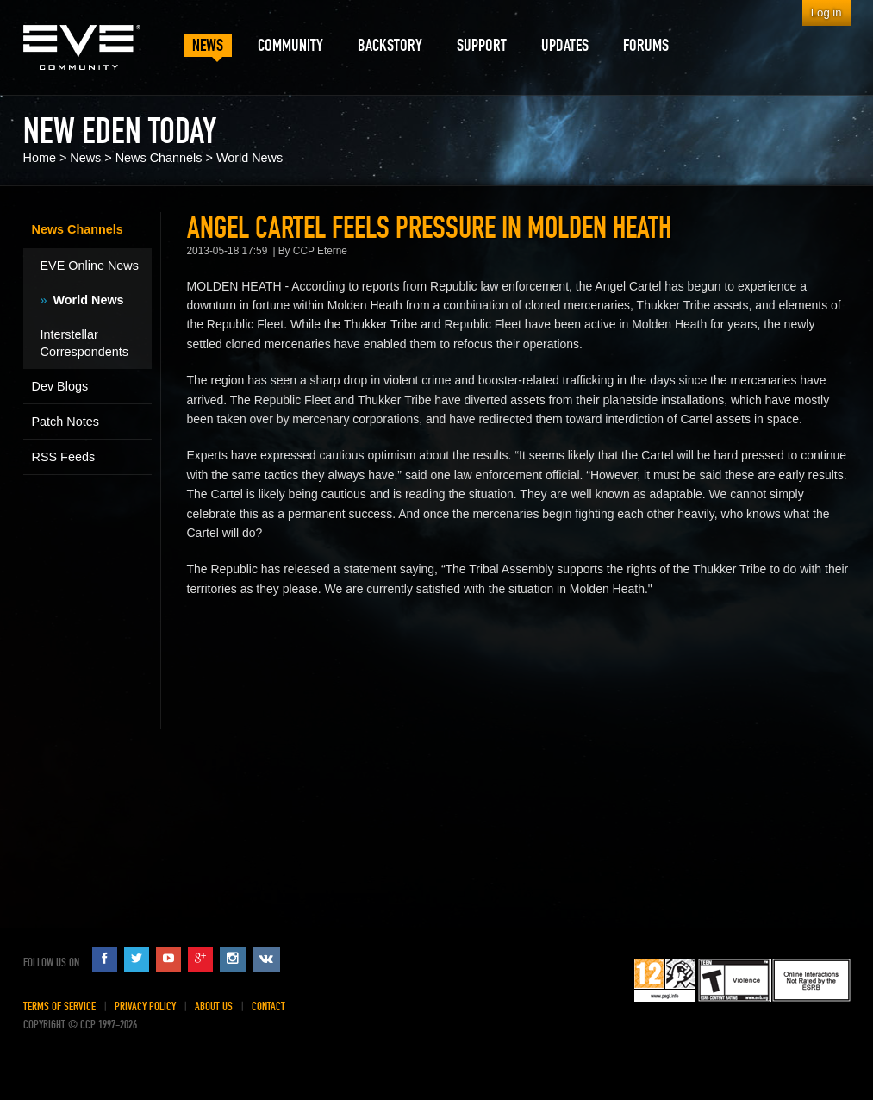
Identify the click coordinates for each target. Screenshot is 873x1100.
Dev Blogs (60, 386)
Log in (826, 12)
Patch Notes (65, 421)
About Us (214, 1006)
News (85, 158)
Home (39, 158)
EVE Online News (90, 265)
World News (249, 158)
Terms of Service (59, 1006)
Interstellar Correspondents (84, 343)
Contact (268, 1006)
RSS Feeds (64, 457)
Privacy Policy (145, 1006)
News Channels (159, 158)
